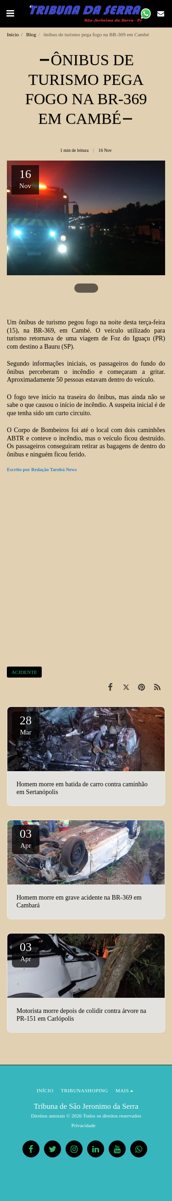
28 (25, 725)
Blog (31, 34)
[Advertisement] (86, 571)
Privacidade (84, 1125)
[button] (10, 13)
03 (25, 838)
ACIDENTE (24, 672)
